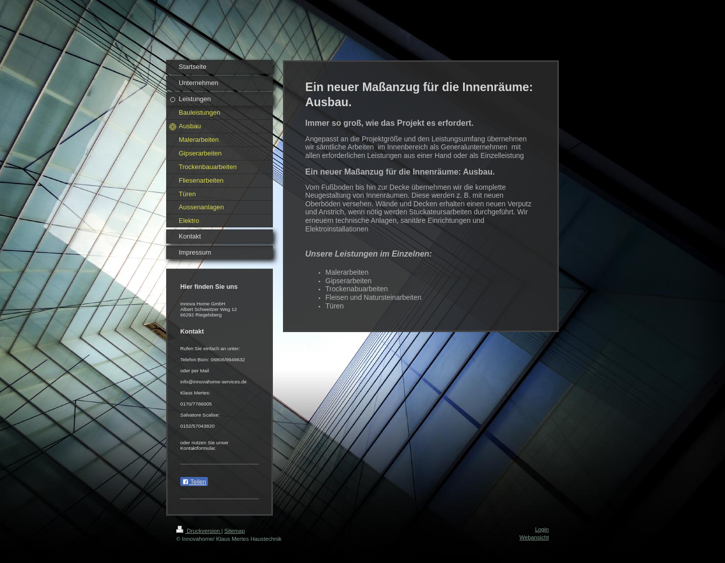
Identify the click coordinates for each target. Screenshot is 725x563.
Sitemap (235, 531)
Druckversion (199, 531)
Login (542, 529)
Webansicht (534, 537)
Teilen (194, 482)
